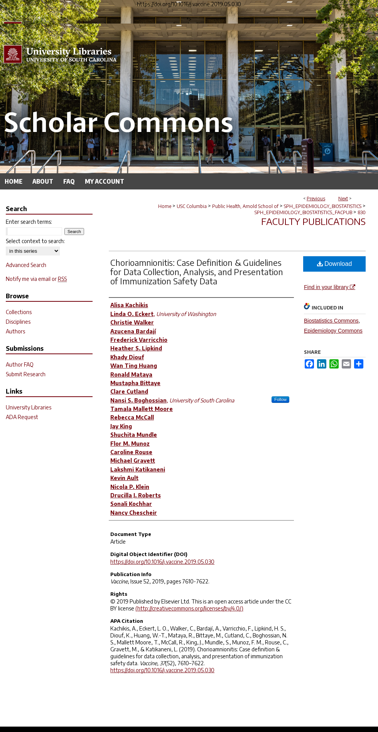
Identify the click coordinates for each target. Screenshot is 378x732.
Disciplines (18, 321)
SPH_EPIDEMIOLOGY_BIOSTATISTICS (322, 206)
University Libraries (28, 407)
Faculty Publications (313, 221)
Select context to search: (35, 241)
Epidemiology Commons (333, 331)
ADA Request (22, 417)
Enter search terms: (29, 221)
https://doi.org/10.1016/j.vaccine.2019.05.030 (162, 561)
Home (164, 206)
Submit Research (26, 374)
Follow (280, 399)
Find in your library (329, 287)
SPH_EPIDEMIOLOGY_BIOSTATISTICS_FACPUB (303, 212)
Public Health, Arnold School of (245, 206)
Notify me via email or (36, 279)
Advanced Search (26, 265)
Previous (316, 198)
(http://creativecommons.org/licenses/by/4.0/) (189, 608)
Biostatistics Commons (331, 321)
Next (343, 198)
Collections (19, 312)
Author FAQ (20, 364)
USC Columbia (192, 206)
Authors (15, 331)
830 (362, 212)
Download (334, 263)
